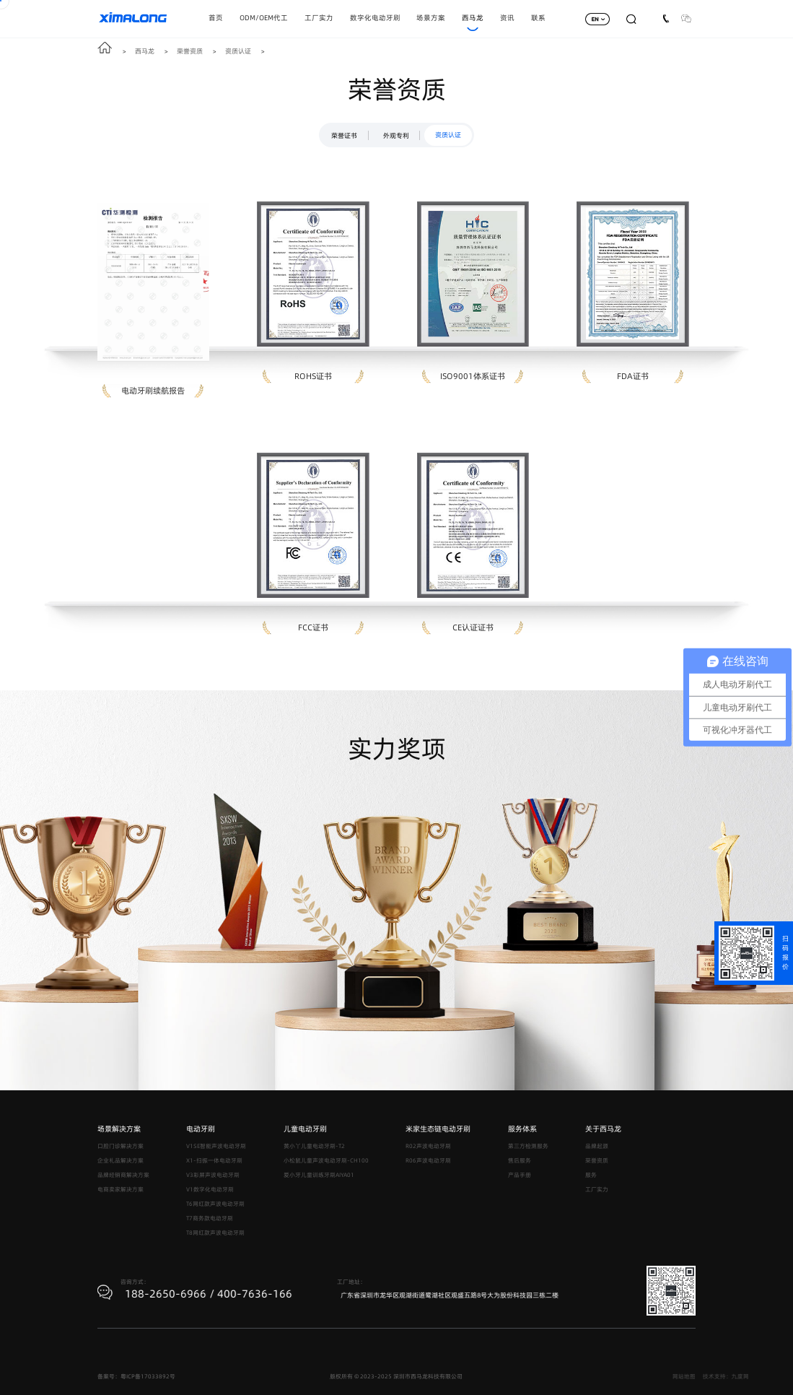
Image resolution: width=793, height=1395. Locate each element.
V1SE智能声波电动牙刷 (216, 1146)
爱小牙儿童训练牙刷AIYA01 (319, 1175)
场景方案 (430, 17)
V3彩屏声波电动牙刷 (213, 1175)
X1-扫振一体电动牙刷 (214, 1161)
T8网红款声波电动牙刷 (215, 1233)
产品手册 (519, 1175)
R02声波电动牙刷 (428, 1146)
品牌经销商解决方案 (123, 1175)
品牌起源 (596, 1146)
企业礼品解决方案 (120, 1161)
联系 (538, 17)
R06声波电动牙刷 (428, 1161)
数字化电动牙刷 (375, 17)
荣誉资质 (190, 51)
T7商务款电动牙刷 (209, 1218)
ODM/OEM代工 (264, 17)
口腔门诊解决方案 (120, 1146)
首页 (216, 17)
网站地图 (730, 1377)
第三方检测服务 (528, 1146)
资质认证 (238, 51)
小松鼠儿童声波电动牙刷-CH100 (326, 1161)
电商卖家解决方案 (120, 1190)
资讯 (507, 17)
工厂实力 (319, 17)
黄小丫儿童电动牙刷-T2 (314, 1146)
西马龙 (472, 17)
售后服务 (519, 1161)
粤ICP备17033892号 (148, 1377)
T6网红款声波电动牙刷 (215, 1204)
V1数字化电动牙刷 (210, 1190)
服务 (591, 1175)
